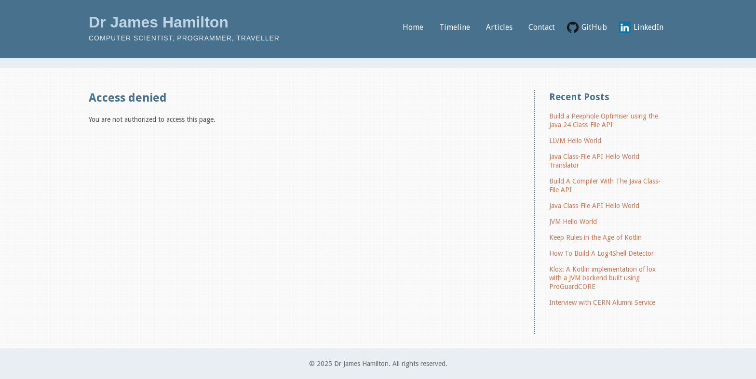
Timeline (454, 27)
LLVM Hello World (575, 140)
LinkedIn (648, 27)
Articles (499, 27)
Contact (541, 27)
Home (413, 27)
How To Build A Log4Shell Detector (601, 253)
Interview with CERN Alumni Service (602, 302)
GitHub (594, 27)
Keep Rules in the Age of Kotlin (595, 237)
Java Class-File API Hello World (594, 205)
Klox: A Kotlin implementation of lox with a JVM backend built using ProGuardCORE (602, 277)
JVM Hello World (573, 221)
